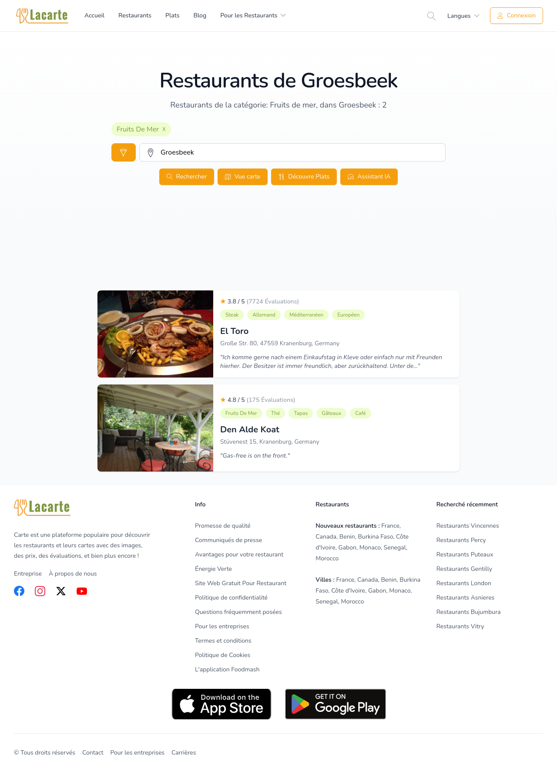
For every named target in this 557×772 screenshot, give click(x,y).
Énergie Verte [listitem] (213, 569)
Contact (92, 752)
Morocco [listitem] (327, 558)
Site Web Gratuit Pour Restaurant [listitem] (240, 583)
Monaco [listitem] (370, 547)
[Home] (42, 16)
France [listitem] (390, 526)
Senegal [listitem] (395, 547)
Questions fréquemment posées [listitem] (238, 612)
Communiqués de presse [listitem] (228, 540)
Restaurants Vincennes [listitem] (467, 526)
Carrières (183, 752)
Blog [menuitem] (199, 15)
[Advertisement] (278, 256)
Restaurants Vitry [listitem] (460, 626)
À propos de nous (73, 574)
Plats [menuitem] (172, 15)
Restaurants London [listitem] (463, 583)
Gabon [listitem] (347, 547)
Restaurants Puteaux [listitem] (464, 554)
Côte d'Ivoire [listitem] (348, 591)
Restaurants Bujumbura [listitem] (468, 612)
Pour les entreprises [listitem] (222, 626)
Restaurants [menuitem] (134, 15)
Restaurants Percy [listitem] (461, 540)
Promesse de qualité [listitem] (223, 526)
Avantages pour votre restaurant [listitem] (239, 554)
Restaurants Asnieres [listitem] (465, 597)
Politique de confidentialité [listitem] (231, 597)
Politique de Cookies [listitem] (222, 655)
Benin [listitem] (347, 537)
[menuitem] (253, 15)
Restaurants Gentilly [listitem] (464, 569)
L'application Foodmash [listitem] (227, 669)
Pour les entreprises (137, 752)
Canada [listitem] (325, 537)
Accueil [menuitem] (94, 15)
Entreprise (28, 574)
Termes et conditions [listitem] (223, 641)
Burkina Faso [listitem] (375, 537)
